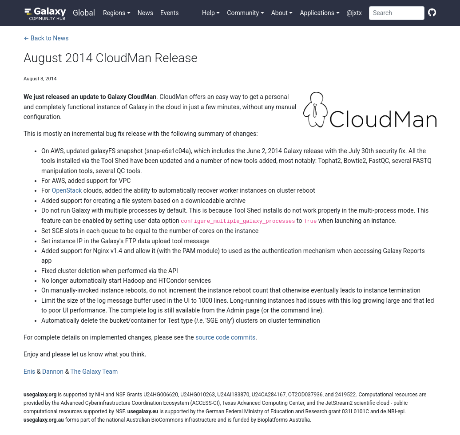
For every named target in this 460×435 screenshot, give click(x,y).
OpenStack (67, 190)
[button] (116, 12)
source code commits (225, 337)
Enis (29, 371)
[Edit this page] (430, 12)
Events (169, 12)
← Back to (46, 38)
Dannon (52, 371)
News (145, 12)
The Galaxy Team (94, 371)
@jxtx (354, 12)
